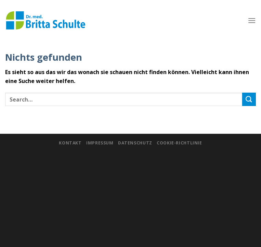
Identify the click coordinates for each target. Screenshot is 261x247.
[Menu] (252, 20)
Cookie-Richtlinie (179, 143)
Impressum (100, 143)
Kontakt (70, 143)
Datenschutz (135, 143)
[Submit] (249, 99)
